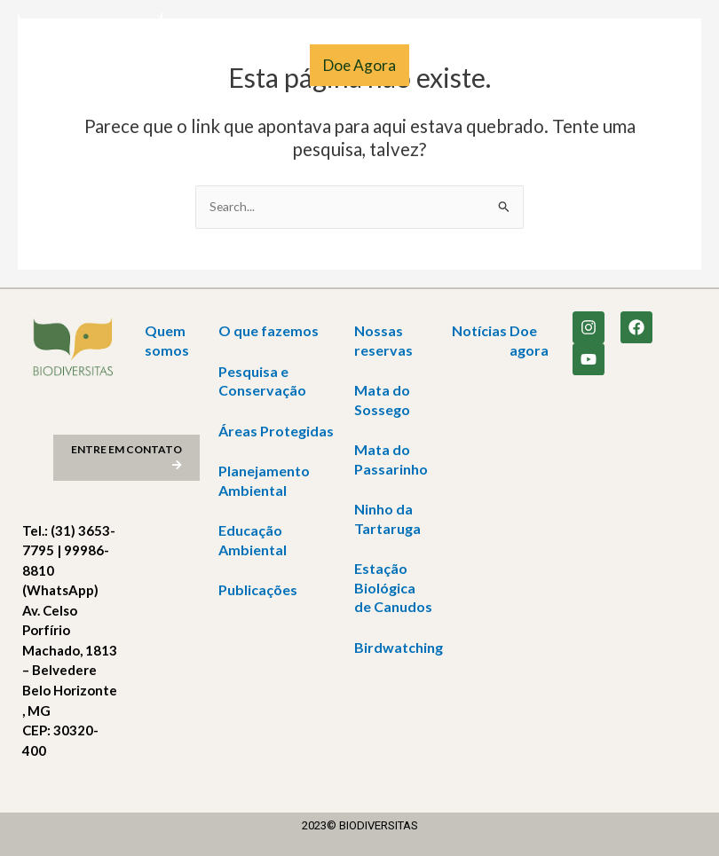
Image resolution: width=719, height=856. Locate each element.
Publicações (257, 589)
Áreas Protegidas (276, 430)
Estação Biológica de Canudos (393, 587)
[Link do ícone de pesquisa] (26, 161)
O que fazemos (268, 330)
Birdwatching (398, 647)
